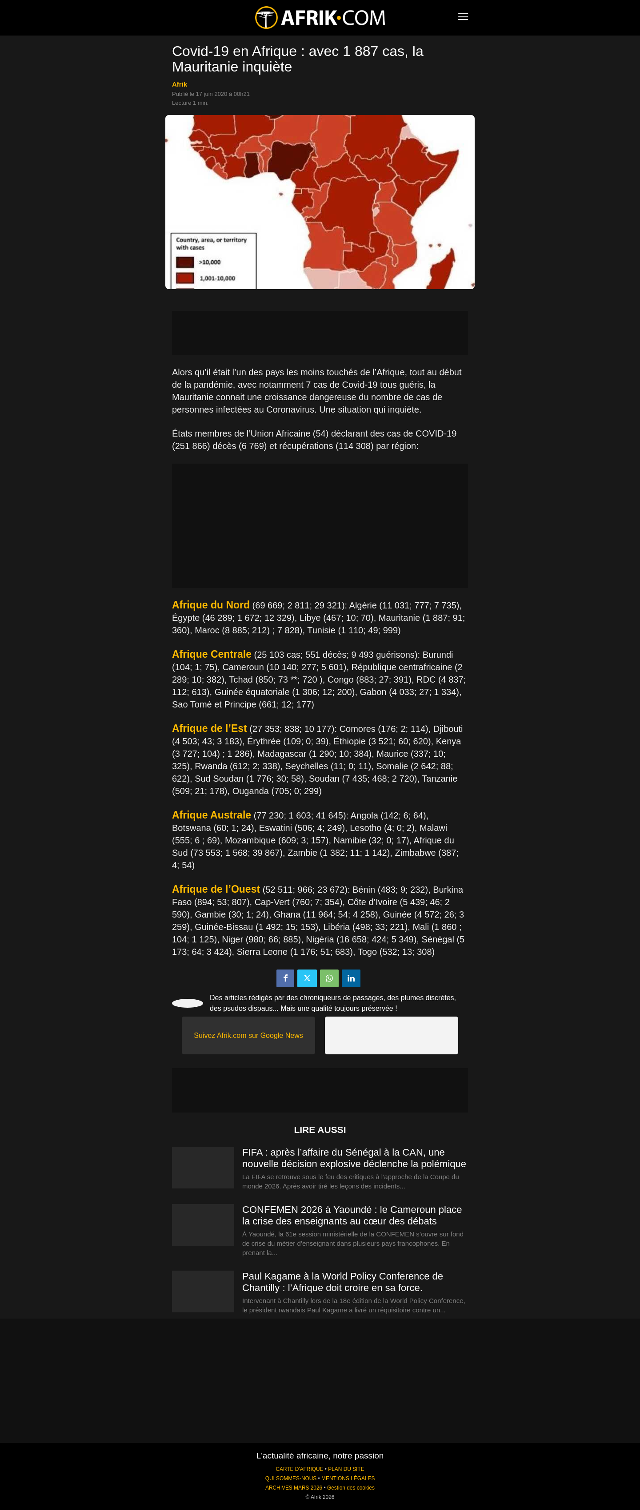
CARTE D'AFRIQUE (299, 1469)
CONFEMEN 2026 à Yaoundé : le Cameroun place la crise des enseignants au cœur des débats (352, 1215)
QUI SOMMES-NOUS (291, 1478)
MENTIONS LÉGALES (348, 1478)
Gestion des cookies (351, 1488)
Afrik (179, 84)
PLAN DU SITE (346, 1469)
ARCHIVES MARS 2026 (293, 1488)
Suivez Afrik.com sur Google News (248, 1035)
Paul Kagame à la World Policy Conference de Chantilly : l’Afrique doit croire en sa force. (342, 1282)
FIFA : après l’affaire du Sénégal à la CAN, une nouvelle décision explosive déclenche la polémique (354, 1158)
